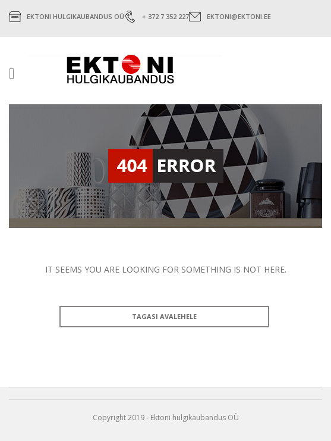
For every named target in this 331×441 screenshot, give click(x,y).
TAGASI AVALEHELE (164, 316)
